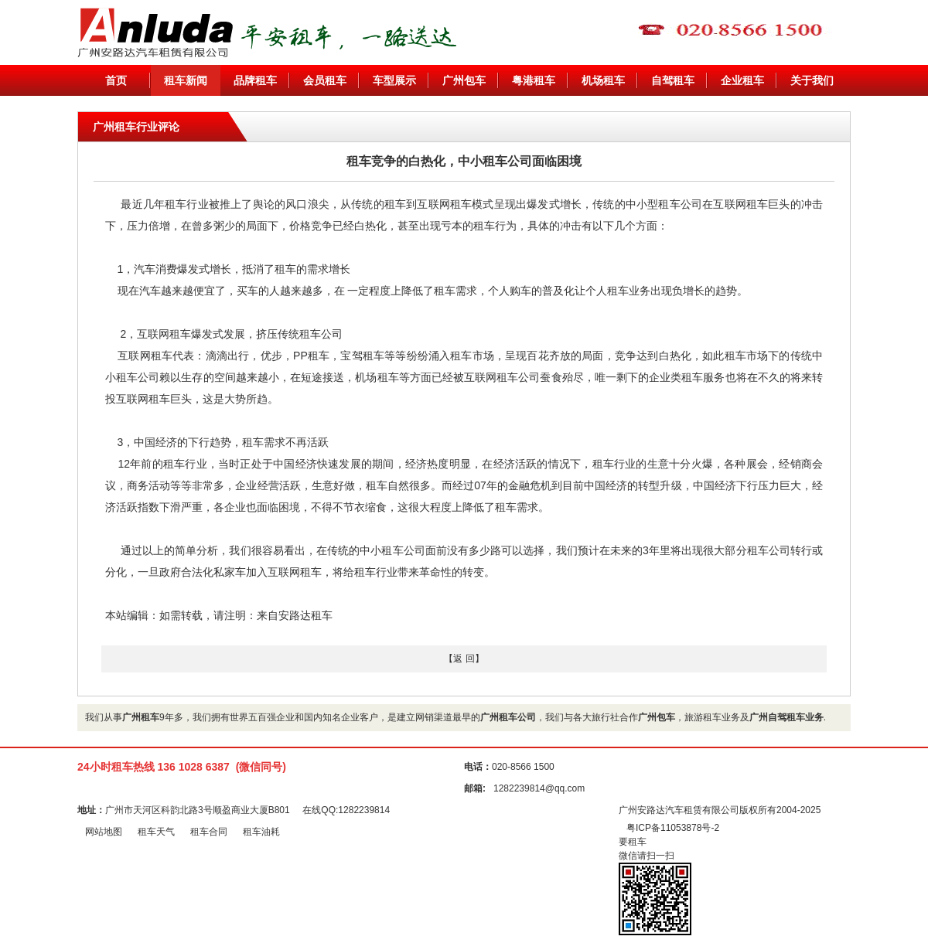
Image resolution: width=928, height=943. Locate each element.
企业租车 (742, 80)
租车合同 (208, 831)
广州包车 (464, 80)
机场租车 (603, 80)
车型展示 (394, 80)
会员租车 (324, 80)
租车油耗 (261, 831)
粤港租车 (533, 80)
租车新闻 (185, 80)
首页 (116, 80)
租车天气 (156, 831)
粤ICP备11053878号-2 (672, 827)
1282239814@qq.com (539, 788)
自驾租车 (672, 80)
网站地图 (103, 831)
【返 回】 (463, 658)
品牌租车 (255, 80)
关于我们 (812, 80)
